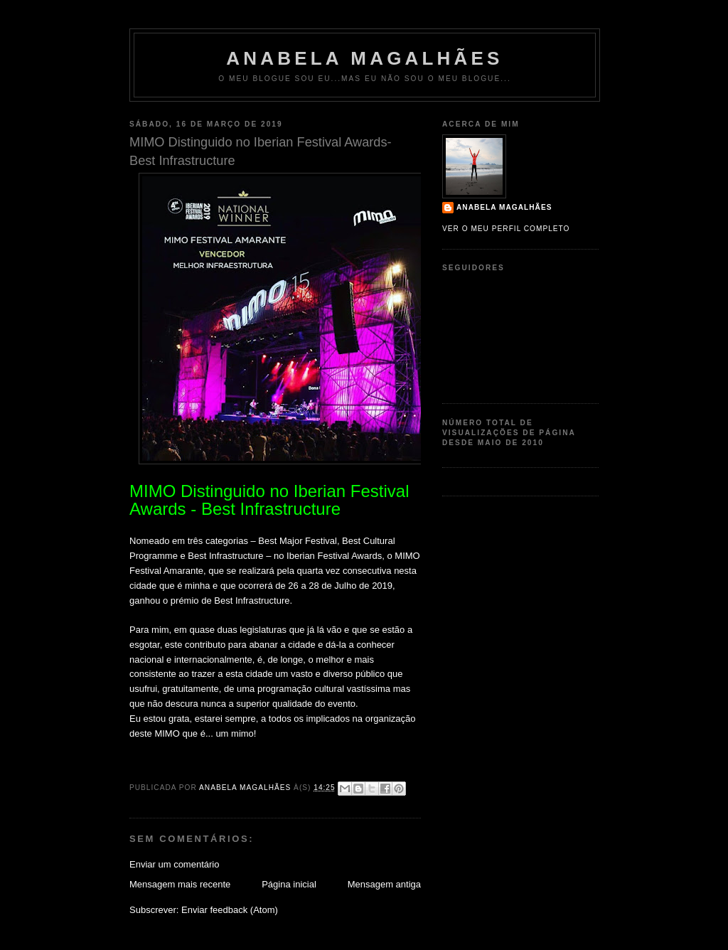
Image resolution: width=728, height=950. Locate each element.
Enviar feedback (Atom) (229, 909)
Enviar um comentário (174, 864)
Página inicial (289, 884)
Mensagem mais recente (179, 884)
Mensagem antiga (384, 884)
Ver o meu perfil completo (506, 229)
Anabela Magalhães (364, 58)
